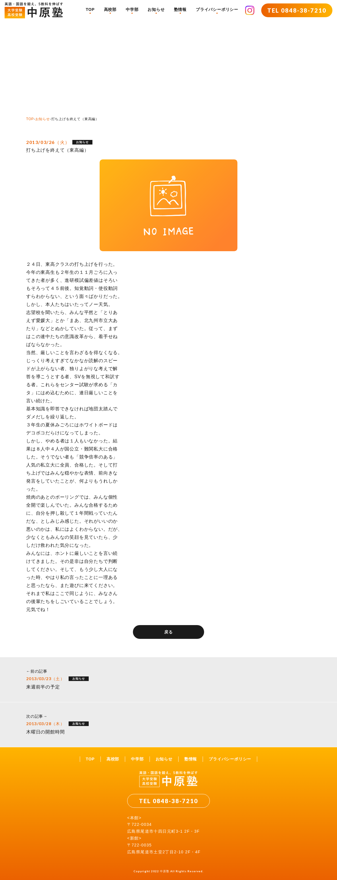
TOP (90, 9)
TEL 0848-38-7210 (296, 10)
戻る (168, 632)
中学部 (132, 9)
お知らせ (156, 9)
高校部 (110, 9)
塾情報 (180, 9)
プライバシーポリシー (217, 9)
